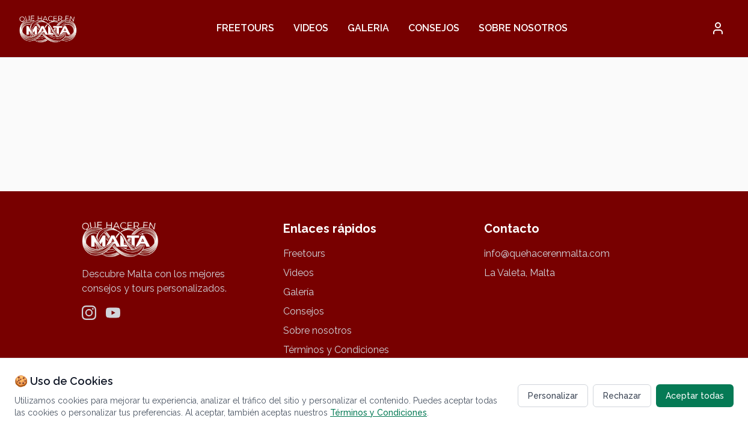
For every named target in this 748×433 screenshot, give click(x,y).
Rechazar (622, 396)
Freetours (245, 28)
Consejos (433, 28)
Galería (298, 292)
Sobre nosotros (523, 28)
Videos (310, 28)
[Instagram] (89, 313)
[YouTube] (113, 313)
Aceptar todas (695, 396)
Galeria (368, 28)
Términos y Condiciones (336, 349)
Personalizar (553, 396)
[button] (718, 28)
